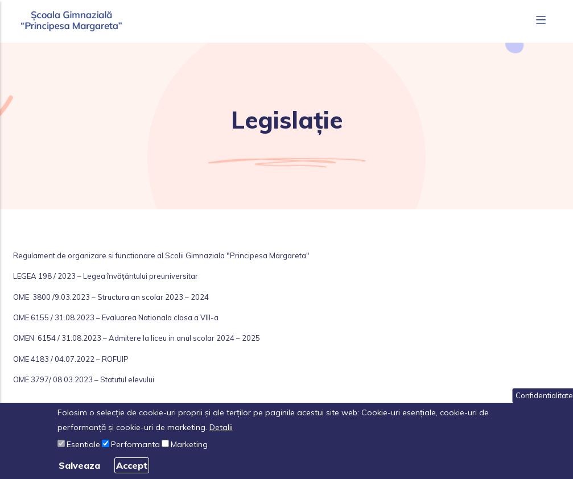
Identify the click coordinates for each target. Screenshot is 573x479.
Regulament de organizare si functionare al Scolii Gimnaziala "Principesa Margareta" (161, 255)
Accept (131, 465)
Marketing (189, 444)
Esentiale (83, 444)
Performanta (135, 444)
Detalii (221, 427)
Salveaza (79, 465)
